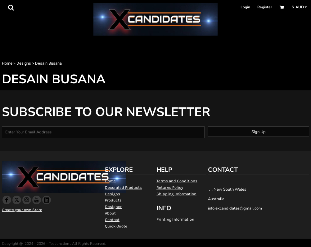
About (110, 213)
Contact (112, 219)
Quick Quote (116, 226)
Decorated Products (123, 187)
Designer (113, 206)
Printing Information (175, 219)
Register (264, 7)
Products (113, 200)
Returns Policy (169, 187)
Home (7, 63)
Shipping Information (176, 194)
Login (245, 7)
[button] (11, 7)
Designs (23, 63)
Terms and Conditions (176, 181)
